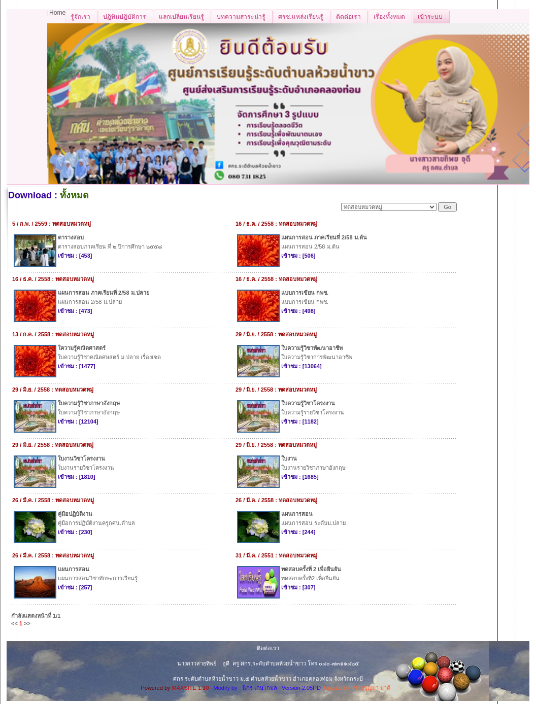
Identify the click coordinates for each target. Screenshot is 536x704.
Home (57, 12)
